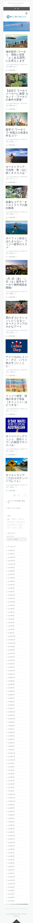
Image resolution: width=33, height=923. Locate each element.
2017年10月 (11, 760)
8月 (23, 29)
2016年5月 (11, 818)
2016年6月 (11, 815)
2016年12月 (11, 794)
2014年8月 (11, 890)
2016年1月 (11, 832)
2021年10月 (11, 602)
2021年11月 (11, 598)
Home (13, 29)
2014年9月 (11, 887)
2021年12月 (11, 595)
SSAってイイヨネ (14, 508)
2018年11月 (11, 715)
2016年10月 (11, 801)
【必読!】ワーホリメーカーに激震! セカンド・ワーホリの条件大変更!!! (17, 95)
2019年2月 (11, 705)
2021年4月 (11, 622)
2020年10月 (11, 643)
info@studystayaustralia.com (17, 3)
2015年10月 (11, 842)
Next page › (25, 495)
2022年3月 (11, 588)
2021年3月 (11, 626)
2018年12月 (11, 712)
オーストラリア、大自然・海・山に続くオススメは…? (16, 169)
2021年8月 (11, 609)
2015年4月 (11, 863)
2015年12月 (11, 835)
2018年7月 (11, 729)
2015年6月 (11, 856)
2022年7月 (11, 574)
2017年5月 (11, 777)
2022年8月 (11, 571)
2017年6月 (11, 774)
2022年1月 (11, 591)
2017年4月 (11, 780)
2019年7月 (11, 688)
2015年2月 (11, 870)
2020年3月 (11, 660)
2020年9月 (11, 646)
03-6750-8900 (17, 5)
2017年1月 (11, 791)
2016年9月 (11, 804)
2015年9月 (11, 846)
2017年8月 (11, 767)
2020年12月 (11, 636)
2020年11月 (11, 640)
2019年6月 (11, 691)
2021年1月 (11, 633)
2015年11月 (11, 839)
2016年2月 (11, 829)
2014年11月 (11, 880)
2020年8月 (11, 650)
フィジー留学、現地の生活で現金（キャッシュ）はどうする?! (16, 400)
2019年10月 (11, 677)
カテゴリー (10, 536)
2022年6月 (11, 578)
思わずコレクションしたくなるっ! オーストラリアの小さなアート (16, 322)
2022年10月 (11, 564)
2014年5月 (11, 901)
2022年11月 (11, 561)
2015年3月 (11, 866)
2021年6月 (11, 615)
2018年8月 (11, 725)
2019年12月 (11, 670)
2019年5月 (11, 695)
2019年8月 (11, 684)
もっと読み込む (11, 70)
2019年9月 (11, 681)
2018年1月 (11, 749)
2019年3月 (11, 701)
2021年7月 (11, 612)
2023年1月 (11, 554)
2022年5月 (11, 581)
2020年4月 (11, 657)
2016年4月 (11, 822)
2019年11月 (11, 674)
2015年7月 (11, 853)
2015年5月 (11, 859)
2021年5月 (11, 619)
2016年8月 (11, 808)
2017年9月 (11, 763)
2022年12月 (11, 557)
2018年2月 (11, 746)
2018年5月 (11, 736)
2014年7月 (11, 894)
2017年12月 (11, 753)
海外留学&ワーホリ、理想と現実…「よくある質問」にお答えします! (16, 56)
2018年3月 (11, 743)
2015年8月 (11, 849)
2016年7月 (11, 811)
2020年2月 (11, 664)
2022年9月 (11, 567)
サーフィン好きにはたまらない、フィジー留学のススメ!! (16, 243)
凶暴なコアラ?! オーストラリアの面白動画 (16, 205)
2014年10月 (11, 883)
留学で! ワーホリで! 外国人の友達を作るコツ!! (17, 132)
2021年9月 (11, 605)
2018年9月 (11, 722)
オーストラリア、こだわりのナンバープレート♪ (17, 478)
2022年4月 (11, 585)
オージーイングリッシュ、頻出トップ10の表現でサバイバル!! (16, 441)
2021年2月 (11, 629)
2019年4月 (11, 698)
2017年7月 (11, 770)
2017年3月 (11, 784)
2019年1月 (11, 708)
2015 (18, 29)
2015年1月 (11, 873)
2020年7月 (11, 653)
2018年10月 (11, 719)
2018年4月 (11, 739)
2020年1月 (11, 667)
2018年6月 (11, 732)
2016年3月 (11, 825)
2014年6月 (11, 897)
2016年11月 (11, 798)
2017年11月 (11, 756)
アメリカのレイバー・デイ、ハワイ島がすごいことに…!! (17, 361)
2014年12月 (11, 877)
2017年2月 (11, 787)
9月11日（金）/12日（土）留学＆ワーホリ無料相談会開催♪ (16, 283)
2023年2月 (11, 550)
